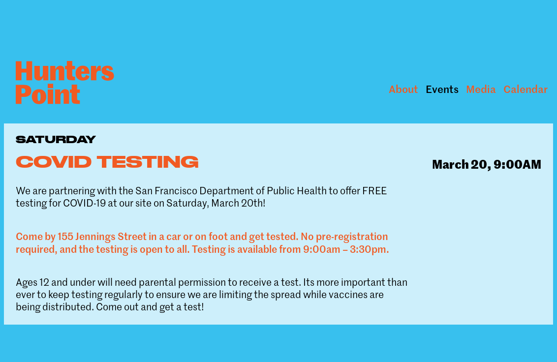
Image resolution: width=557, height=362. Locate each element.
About (403, 89)
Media (481, 89)
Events (442, 89)
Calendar (525, 89)
